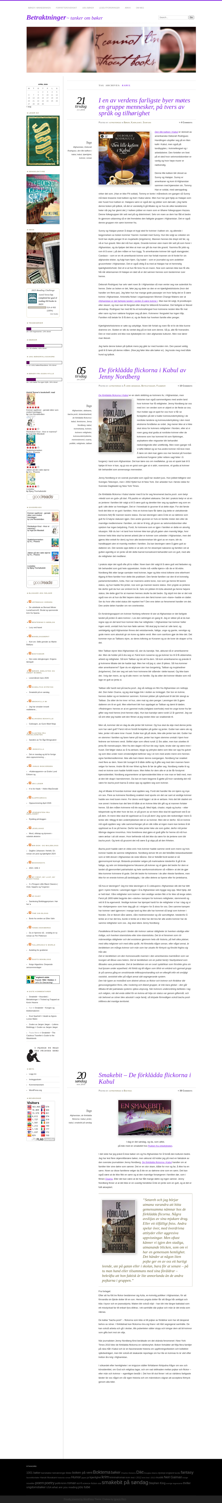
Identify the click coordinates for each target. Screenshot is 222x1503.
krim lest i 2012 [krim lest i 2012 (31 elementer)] (133, 1477)
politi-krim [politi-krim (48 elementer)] (61, 1483)
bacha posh (73, 414)
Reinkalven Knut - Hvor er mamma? (41, 432)
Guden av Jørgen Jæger (47, 1027)
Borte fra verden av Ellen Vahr (42, 918)
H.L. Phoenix (34, 452)
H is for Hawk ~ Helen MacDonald (43, 789)
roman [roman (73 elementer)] (71, 1483)
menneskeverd (78, 440)
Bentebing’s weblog (43, 622)
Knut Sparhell (35, 1016)
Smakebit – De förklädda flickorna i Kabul (145, 1078)
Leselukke (38, 828)
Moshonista (38, 863)
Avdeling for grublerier (38, 950)
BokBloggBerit (41, 636)
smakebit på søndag (83, 1123)
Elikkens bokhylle (43, 719)
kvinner (82, 158)
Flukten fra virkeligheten (160, 1146)
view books (54, 314)
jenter (89, 1119)
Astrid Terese (44, 295)
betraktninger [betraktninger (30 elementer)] (58, 1473)
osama (88, 440)
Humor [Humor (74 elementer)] (76, 1477)
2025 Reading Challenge (42, 290)
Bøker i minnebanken (39, 8)
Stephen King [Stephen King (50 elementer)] (157, 1483)
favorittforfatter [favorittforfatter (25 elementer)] (33, 1477)
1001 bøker (88, 8)
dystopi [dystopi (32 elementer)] (162, 1473)
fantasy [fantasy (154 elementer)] (187, 1472)
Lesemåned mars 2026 (39, 678)
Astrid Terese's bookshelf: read (40, 392)
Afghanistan (78, 147)
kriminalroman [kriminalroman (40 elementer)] (117, 1477)
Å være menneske (132, 386)
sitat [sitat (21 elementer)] (99, 1483)
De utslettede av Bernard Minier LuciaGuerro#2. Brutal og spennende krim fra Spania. (42, 610)
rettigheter (81, 443)
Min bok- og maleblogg (45, 845)
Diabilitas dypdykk (43, 687)
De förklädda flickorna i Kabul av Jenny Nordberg (142, 373)
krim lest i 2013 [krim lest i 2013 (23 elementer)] (148, 1478)
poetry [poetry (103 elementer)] (49, 1483)
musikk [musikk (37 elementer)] (159, 1477)
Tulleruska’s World (43, 945)
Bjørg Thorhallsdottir (37, 491)
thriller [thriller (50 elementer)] (187, 1483)
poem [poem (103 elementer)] (39, 1483)
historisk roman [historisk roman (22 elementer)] (64, 1478)
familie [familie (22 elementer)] (177, 1473)
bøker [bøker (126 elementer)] (115, 1472)
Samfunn (147, 122)
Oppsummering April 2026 (40, 803)
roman (89, 158)
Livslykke (30, 489)
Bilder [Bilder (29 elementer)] (69, 1473)
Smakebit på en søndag (39, 692)
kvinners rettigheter (83, 432)
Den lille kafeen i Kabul (166, 132)
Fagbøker (161, 386)
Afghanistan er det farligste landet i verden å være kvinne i (128, 301)
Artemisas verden (42, 602)
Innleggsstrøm (35, 1079)
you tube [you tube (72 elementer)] (84, 1487)
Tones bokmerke (41, 928)
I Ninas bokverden (42, 766)
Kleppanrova (39, 798)
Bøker (127, 122)
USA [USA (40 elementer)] (48, 1487)
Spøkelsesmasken (34, 450)
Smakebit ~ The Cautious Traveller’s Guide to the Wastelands (40, 1036)
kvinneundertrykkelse (82, 436)
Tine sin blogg (40, 913)
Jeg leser (37, 784)
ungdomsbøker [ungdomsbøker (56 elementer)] (36, 1487)
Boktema (128, 1090)
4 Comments (186, 122)
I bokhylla (38, 749)
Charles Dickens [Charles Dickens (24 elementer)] (128, 1473)
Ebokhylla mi (39, 701)
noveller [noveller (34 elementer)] (30, 1483)
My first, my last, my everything (40, 878)
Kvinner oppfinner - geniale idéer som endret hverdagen (39, 515)
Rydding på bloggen (37, 819)
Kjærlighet (136, 122)
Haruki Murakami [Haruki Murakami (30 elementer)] (48, 1477)
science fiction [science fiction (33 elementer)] (90, 1483)
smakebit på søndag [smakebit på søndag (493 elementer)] (125, 1482)
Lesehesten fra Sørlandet (38, 813)
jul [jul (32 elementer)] (88, 1477)
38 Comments (186, 1090)
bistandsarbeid (85, 414)
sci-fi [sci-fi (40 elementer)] (79, 1483)
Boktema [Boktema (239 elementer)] (101, 1472)
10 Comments (186, 386)
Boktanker (38, 654)
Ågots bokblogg (41, 959)
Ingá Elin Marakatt (36, 434)
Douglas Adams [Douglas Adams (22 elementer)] (151, 1473)
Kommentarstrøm (36, 1085)
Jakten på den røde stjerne (37, 470)
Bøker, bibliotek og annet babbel (40, 672)
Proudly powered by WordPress (79, 1499)
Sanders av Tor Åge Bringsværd (42, 740)
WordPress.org (35, 1090)
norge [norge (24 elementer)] (185, 1478)
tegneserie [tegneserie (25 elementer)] (178, 1483)
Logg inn (32, 1074)
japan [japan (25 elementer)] (83, 1477)
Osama (109, 1179)
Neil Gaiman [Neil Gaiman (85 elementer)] (173, 1477)
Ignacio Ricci (120, 1499)
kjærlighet (87, 154)
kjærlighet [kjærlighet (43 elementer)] (95, 1477)
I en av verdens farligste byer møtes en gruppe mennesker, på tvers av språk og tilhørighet (144, 107)
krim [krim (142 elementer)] (105, 1477)
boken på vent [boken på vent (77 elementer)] (82, 1472)
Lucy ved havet (35, 627)
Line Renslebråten (37, 414)
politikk (72, 443)
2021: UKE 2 (34, 868)
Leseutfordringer (109, 8)
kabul (79, 154)
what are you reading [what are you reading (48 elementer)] (65, 1487)
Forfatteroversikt (66, 8)
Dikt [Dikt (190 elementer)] (140, 1472)
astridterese (115, 122)
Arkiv (128, 8)
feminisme (81, 421)
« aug (28, 107)
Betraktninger (46, 17)
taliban (89, 443)
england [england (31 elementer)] (170, 1473)
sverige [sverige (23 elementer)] (169, 1483)
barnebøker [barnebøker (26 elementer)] (46, 1473)
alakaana (87, 410)
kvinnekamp (79, 429)
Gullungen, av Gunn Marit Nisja (42, 724)
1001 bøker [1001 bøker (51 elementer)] (33, 1472)
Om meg (140, 8)
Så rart (36, 896)
